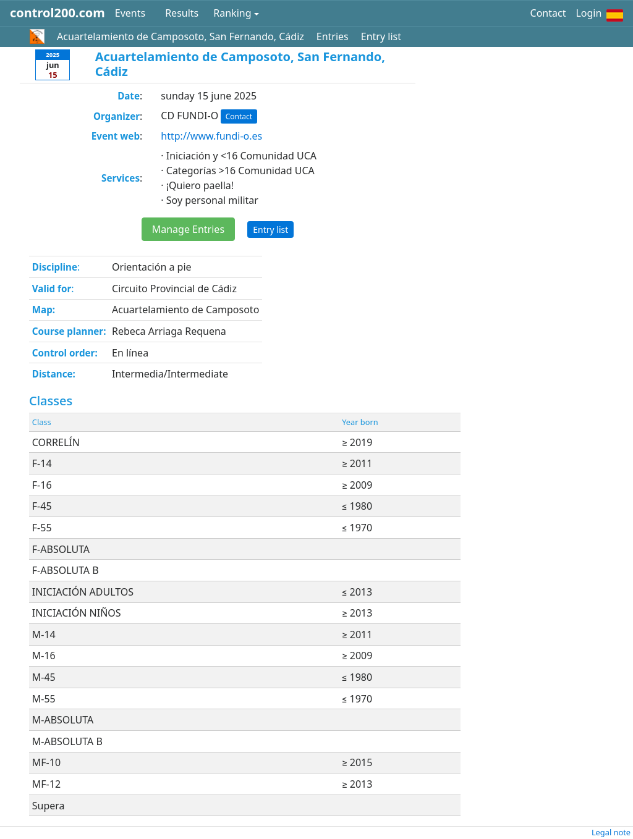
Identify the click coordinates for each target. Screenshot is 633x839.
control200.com (57, 12)
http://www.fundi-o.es (211, 136)
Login (588, 13)
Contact (548, 13)
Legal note (611, 832)
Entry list (381, 36)
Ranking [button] (232, 13)
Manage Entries (188, 229)
